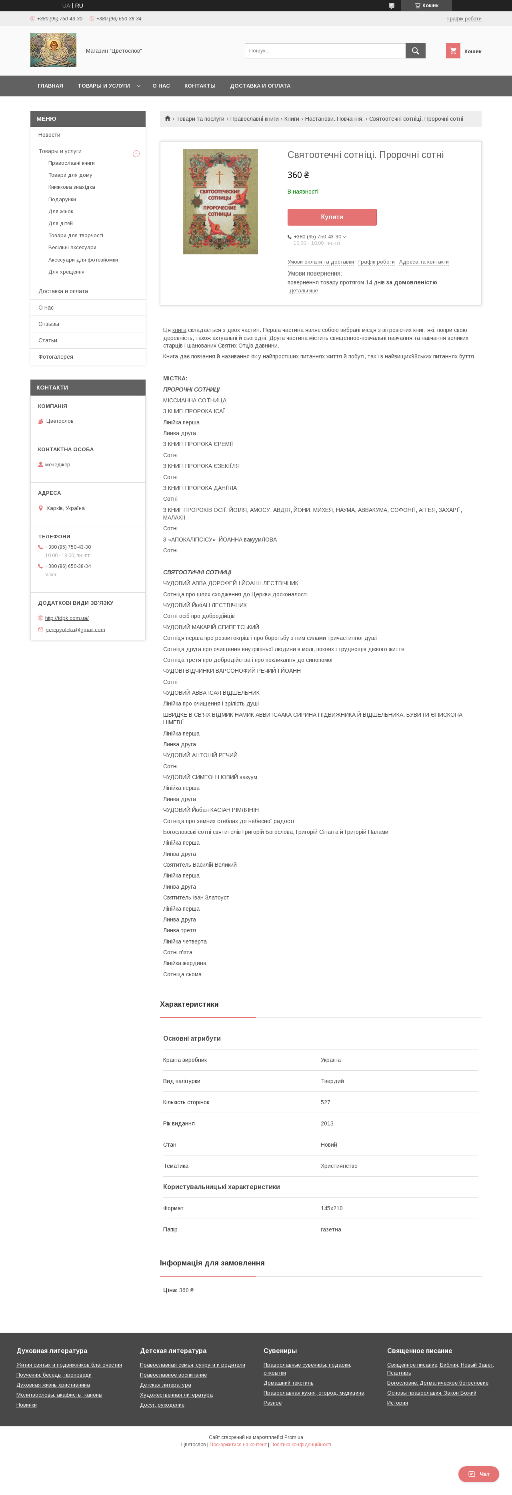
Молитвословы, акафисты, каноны (59, 1395)
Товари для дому (70, 175)
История (397, 1403)
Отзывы (48, 324)
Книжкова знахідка (71, 187)
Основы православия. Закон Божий (431, 1393)
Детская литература (165, 1385)
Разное (273, 1403)
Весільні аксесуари (72, 247)
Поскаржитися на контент (238, 1444)
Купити (332, 217)
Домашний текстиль (289, 1383)
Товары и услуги (104, 86)
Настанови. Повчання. (334, 119)
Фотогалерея (55, 357)
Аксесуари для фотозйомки (83, 260)
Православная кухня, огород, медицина (314, 1393)
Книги (291, 119)
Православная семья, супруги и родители (192, 1365)
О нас (161, 86)
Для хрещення (66, 272)
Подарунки (62, 199)
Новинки (26, 1405)
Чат (479, 1474)
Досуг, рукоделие (162, 1405)
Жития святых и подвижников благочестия (69, 1365)
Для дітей (60, 223)
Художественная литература (176, 1395)
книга (179, 330)
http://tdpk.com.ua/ (67, 618)
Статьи (47, 340)
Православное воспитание (173, 1375)
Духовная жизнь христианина (53, 1385)
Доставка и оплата (260, 86)
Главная (50, 86)
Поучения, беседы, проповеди (54, 1375)
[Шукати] (416, 50)
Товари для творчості (75, 235)
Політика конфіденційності (300, 1444)
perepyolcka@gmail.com (75, 629)
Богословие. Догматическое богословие (437, 1383)
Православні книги (254, 119)
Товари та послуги (200, 119)
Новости (49, 135)
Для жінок (60, 211)
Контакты (200, 86)
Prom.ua (293, 1437)
